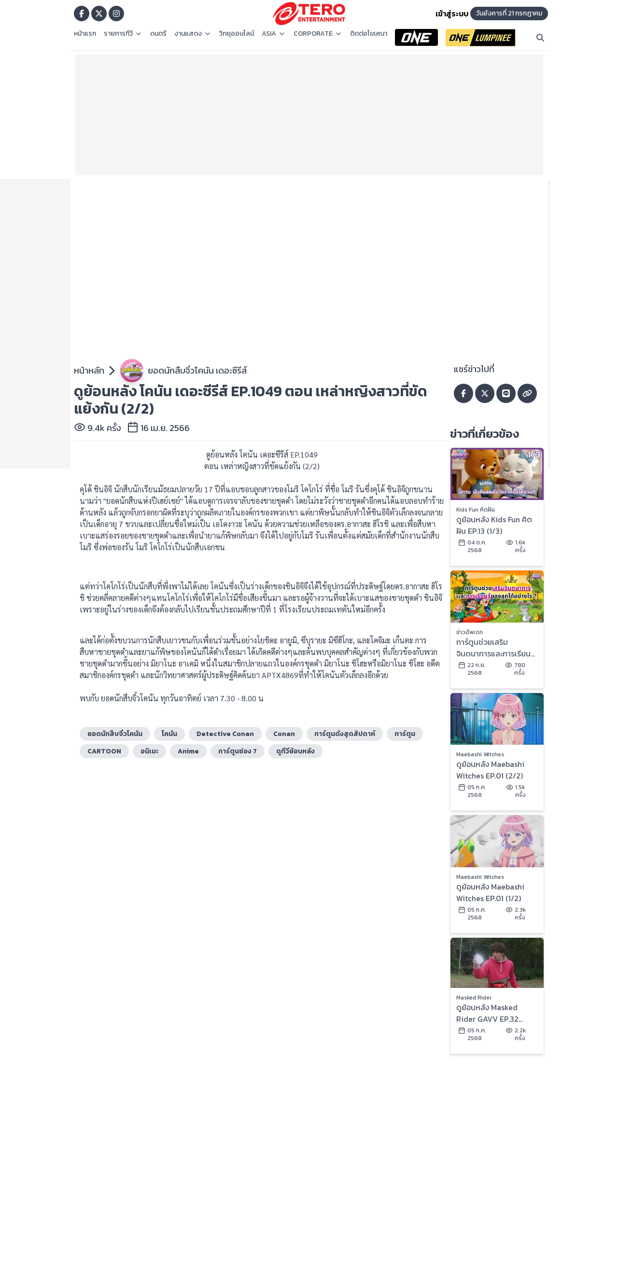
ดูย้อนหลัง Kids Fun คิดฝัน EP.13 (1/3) (494, 525)
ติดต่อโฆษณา (368, 34)
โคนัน (169, 734)
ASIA (274, 34)
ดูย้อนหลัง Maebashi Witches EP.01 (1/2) (490, 892)
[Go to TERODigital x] (99, 13)
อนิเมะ (149, 751)
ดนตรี (158, 34)
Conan (284, 734)
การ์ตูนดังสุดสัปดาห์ (344, 734)
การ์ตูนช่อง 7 (237, 751)
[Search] (540, 37)
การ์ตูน (404, 734)
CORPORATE (318, 34)
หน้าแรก (85, 34)
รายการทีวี (123, 34)
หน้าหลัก (89, 370)
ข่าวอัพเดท (469, 632)
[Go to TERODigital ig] (116, 13)
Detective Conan (225, 734)
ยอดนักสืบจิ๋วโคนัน (114, 734)
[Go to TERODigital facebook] (81, 13)
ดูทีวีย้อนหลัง (295, 751)
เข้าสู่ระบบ (451, 13)
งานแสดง (192, 34)
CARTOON (104, 751)
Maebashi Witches (480, 754)
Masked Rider (474, 997)
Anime (188, 751)
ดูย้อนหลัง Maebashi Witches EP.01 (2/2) (490, 769)
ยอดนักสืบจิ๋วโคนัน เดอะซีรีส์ (197, 370)
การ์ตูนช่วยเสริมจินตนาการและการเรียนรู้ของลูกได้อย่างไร (495, 647)
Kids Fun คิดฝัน (475, 510)
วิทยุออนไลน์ (236, 34)
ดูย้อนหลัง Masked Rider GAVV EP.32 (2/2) (487, 1013)
